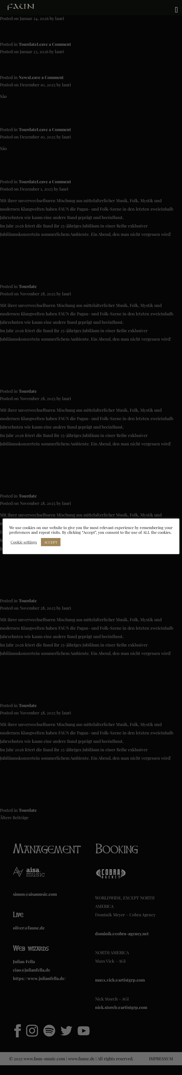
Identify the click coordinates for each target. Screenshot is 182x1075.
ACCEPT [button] (50, 542)
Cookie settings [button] (24, 542)
